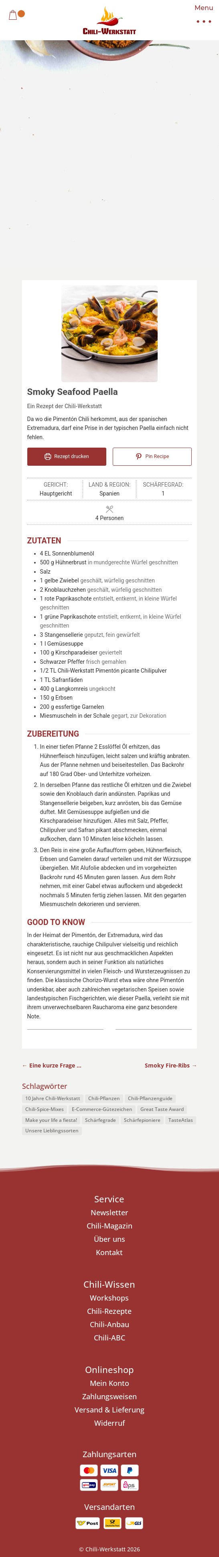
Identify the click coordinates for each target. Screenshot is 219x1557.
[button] (201, 16)
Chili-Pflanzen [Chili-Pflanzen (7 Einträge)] (104, 928)
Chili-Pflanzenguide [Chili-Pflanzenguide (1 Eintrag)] (150, 928)
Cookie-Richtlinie (140, 1405)
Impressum (51, 1405)
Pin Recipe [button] (152, 287)
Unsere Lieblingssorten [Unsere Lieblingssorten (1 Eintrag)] (52, 961)
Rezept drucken (67, 287)
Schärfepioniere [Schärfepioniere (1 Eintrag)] (142, 950)
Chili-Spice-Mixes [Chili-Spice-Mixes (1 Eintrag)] (44, 939)
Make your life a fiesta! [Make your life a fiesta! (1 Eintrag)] (51, 950)
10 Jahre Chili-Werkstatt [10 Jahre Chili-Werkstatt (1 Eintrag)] (52, 928)
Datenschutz (92, 1405)
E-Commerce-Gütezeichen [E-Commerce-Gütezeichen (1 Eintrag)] (102, 939)
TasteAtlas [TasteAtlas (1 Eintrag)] (180, 950)
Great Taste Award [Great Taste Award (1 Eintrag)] (162, 939)
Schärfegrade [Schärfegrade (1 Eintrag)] (100, 950)
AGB (177, 1405)
